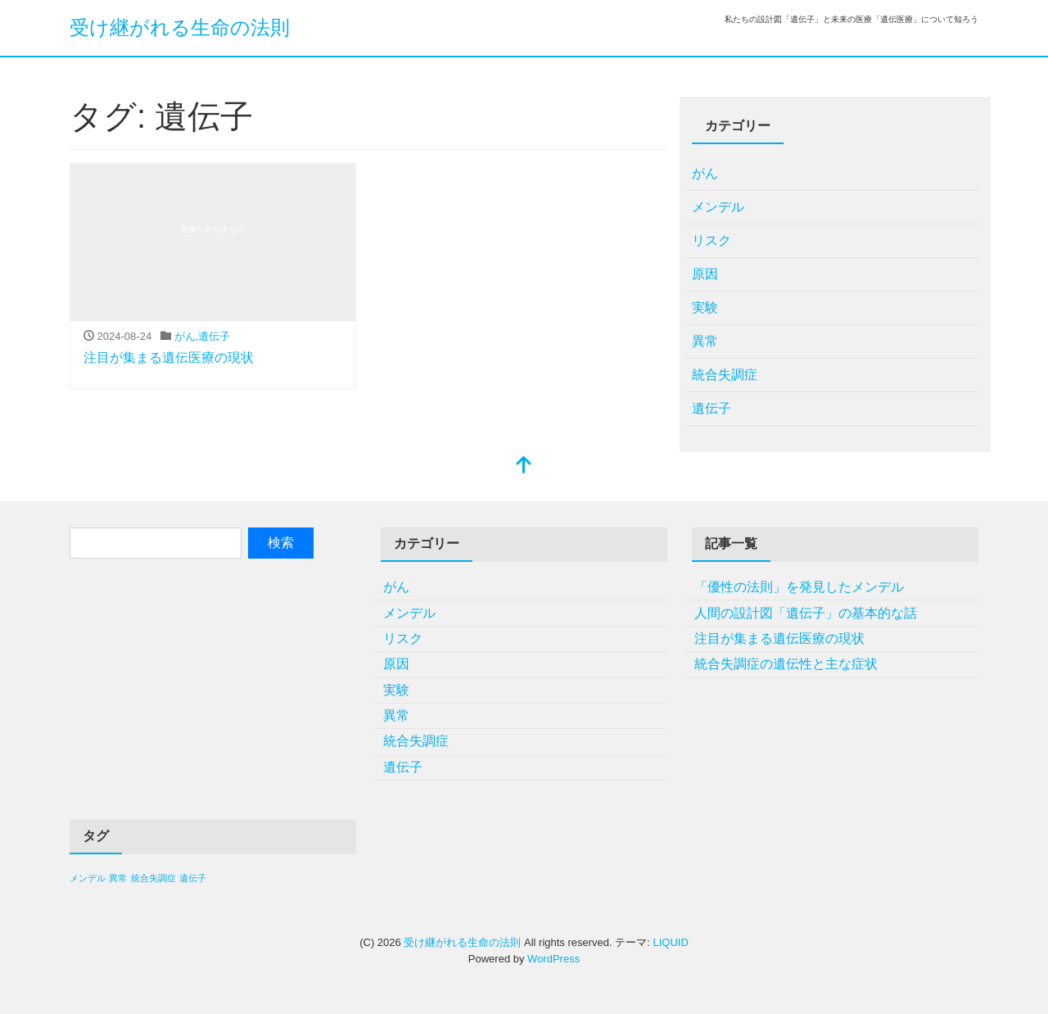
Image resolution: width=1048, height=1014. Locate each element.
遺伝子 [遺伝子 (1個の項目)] (192, 878)
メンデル (718, 207)
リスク (711, 240)
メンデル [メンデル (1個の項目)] (88, 878)
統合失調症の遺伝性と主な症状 (786, 664)
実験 (705, 308)
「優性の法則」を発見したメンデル (799, 587)
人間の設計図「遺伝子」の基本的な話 (805, 613)
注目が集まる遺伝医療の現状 (169, 357)
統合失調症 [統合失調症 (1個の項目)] (153, 878)
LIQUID (670, 942)
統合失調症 (724, 375)
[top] (524, 466)
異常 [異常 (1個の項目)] (118, 878)
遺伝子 (214, 336)
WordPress (553, 959)
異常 (705, 341)
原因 (705, 274)
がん (185, 336)
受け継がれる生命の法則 (180, 27)
